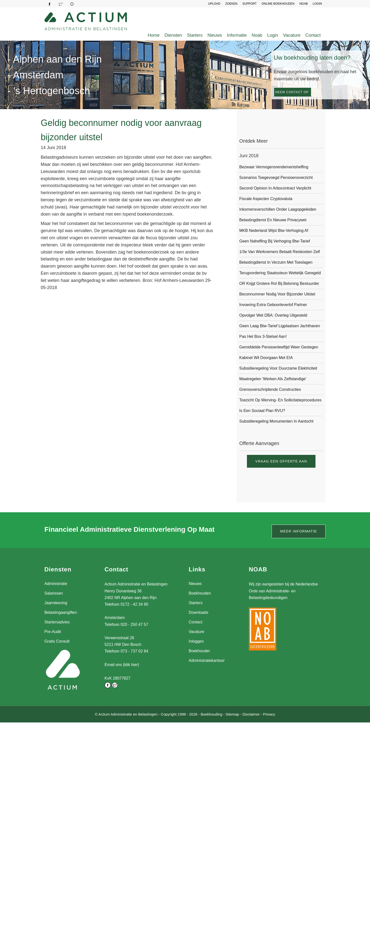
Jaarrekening (55, 603)
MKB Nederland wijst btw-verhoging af (273, 230)
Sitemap (232, 714)
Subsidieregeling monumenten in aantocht (276, 421)
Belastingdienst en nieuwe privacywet (272, 220)
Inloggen (196, 641)
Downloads (198, 612)
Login (272, 35)
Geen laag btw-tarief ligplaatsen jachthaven (279, 326)
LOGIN (317, 3)
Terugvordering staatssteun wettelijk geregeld (280, 273)
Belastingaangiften (60, 612)
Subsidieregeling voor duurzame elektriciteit (278, 368)
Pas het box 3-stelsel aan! (263, 336)
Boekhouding (211, 714)
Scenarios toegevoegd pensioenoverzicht (276, 177)
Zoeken (231, 3)
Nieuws (214, 35)
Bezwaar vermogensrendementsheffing (273, 167)
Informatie (237, 35)
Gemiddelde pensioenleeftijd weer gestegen (278, 347)
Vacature (291, 35)
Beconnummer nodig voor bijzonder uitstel (277, 294)
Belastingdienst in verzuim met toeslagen (276, 262)
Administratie (55, 584)
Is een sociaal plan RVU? (262, 411)
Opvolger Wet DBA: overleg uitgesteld (273, 315)
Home (154, 35)
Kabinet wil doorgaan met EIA (266, 358)
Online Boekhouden (277, 3)
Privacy (269, 714)
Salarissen (53, 593)
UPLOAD (214, 3)
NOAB (303, 3)
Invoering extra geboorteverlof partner (273, 305)
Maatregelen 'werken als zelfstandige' (272, 379)
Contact (313, 35)
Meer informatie (298, 531)
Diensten (173, 35)
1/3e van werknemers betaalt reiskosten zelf (279, 252)
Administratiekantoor (207, 660)
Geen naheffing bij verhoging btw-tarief (274, 241)
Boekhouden (200, 593)
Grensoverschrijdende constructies (270, 389)
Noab (257, 35)
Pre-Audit (52, 632)
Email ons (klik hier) (122, 665)
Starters (195, 35)
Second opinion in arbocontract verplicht (275, 188)
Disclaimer (251, 714)
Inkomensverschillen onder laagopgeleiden (277, 209)
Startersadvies (57, 622)
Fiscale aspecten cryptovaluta (265, 199)
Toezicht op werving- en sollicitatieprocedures (280, 400)
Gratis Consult (56, 641)
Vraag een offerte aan (281, 461)
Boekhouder (199, 651)
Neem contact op (292, 92)
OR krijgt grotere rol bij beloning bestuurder (279, 283)
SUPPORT (249, 3)
